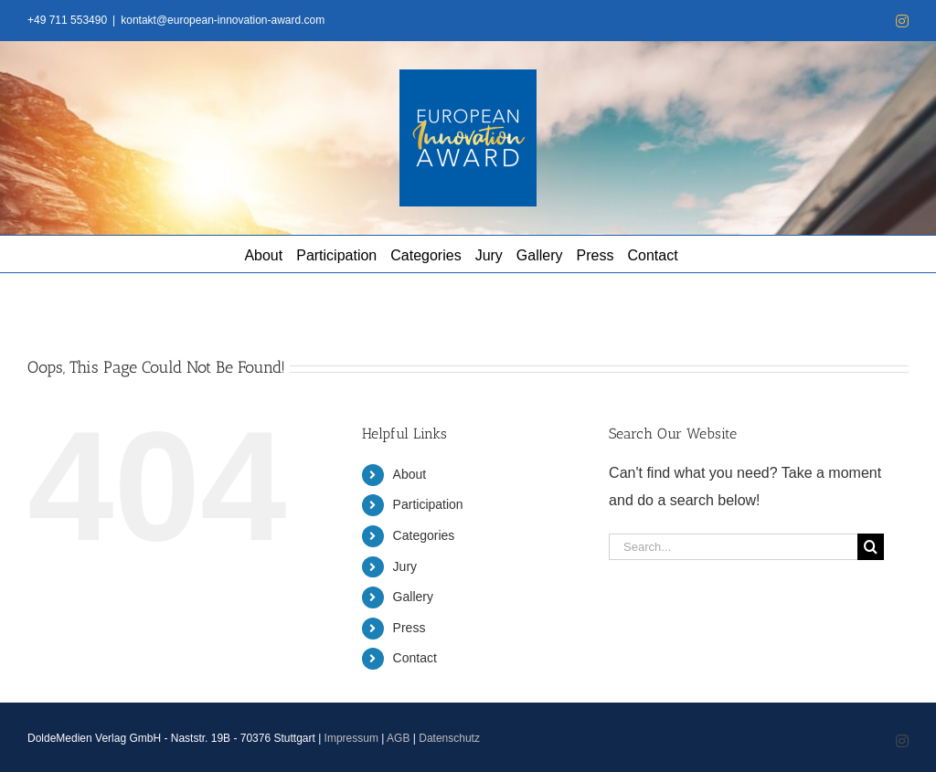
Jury (405, 566)
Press (409, 627)
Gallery (413, 596)
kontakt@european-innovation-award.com (222, 20)
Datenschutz (449, 738)
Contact (415, 657)
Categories (424, 535)
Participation (428, 504)
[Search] (870, 547)
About (410, 474)
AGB (398, 738)
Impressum (351, 738)
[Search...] (733, 547)
